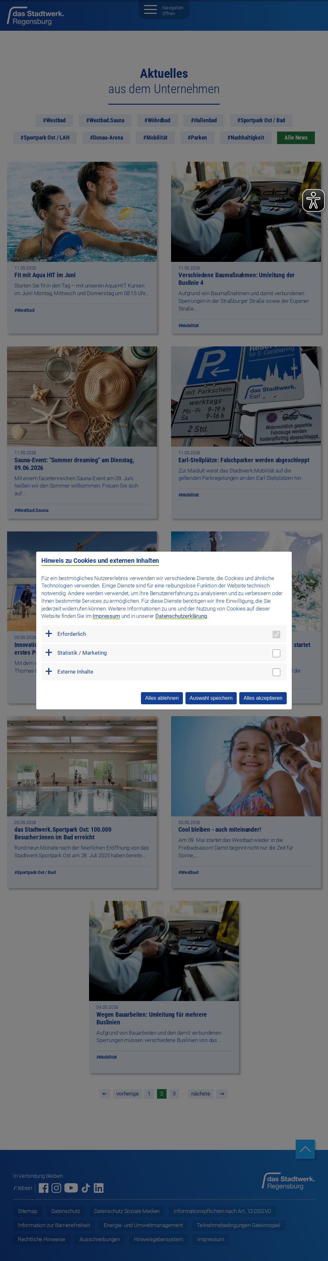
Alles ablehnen (162, 698)
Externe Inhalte (75, 671)
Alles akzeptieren (263, 698)
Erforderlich (71, 634)
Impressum (106, 616)
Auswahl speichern (211, 698)
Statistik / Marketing (82, 653)
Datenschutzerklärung (181, 616)
